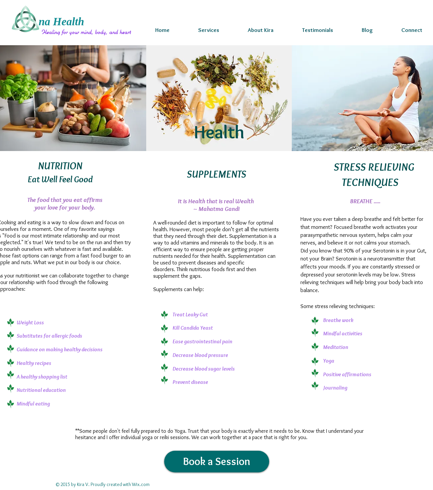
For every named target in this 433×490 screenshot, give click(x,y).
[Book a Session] (216, 461)
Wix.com (141, 484)
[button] (208, 30)
